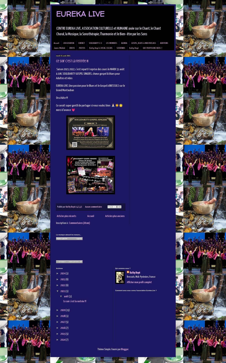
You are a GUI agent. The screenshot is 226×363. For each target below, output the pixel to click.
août (66, 296)
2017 (63, 322)
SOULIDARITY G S (95, 43)
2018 (63, 316)
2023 (63, 279)
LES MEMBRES (111, 43)
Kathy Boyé (134, 48)
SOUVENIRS (121, 48)
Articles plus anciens (115, 216)
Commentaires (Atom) (79, 223)
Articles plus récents (66, 216)
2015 (63, 334)
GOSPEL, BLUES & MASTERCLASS (143, 43)
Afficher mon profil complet (139, 282)
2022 (63, 285)
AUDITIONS (164, 43)
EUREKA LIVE (80, 14)
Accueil (56, 43)
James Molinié (59, 48)
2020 (63, 310)
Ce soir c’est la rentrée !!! (72, 61)
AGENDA (124, 43)
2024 (63, 273)
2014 (63, 339)
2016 (63, 328)
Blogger (124, 349)
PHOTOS (82, 48)
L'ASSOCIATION (68, 43)
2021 (63, 291)
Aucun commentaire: (93, 207)
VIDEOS (72, 48)
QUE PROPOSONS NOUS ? (152, 48)
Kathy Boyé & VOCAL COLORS (100, 48)
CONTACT (81, 43)
